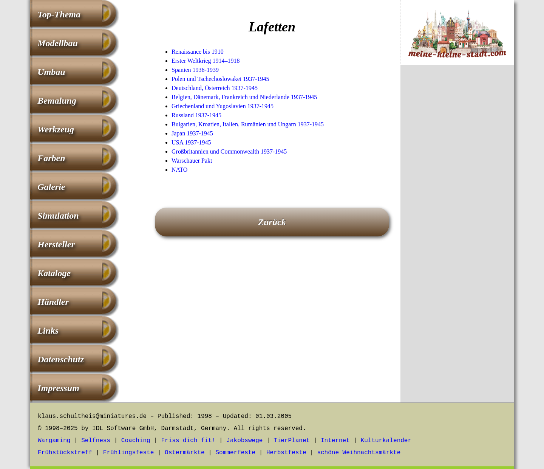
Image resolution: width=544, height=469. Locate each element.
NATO (179, 169)
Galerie (51, 187)
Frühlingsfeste (128, 452)
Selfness (95, 440)
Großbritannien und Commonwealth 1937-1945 (229, 151)
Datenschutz (60, 359)
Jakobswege (244, 440)
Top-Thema (58, 14)
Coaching (135, 440)
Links (48, 330)
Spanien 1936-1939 (195, 70)
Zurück (272, 222)
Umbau (51, 72)
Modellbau (57, 43)
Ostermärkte (185, 452)
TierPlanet (292, 440)
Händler (53, 302)
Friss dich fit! (188, 440)
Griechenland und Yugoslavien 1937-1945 (223, 106)
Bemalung (56, 101)
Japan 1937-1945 (192, 133)
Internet (335, 440)
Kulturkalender (386, 440)
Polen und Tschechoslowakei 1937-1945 (220, 79)
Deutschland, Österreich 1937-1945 (215, 88)
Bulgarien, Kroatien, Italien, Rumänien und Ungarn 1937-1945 (248, 124)
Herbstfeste (286, 452)
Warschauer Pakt (192, 160)
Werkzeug (55, 129)
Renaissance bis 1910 (198, 51)
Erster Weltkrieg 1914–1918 (206, 60)
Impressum (58, 388)
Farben (51, 158)
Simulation (58, 216)
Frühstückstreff (65, 452)
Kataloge (54, 273)
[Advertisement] (457, 196)
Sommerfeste (236, 452)
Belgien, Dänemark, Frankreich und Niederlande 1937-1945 (244, 97)
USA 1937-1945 (191, 142)
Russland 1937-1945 (196, 115)
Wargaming (54, 440)
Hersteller (56, 244)
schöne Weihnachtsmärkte (358, 452)
